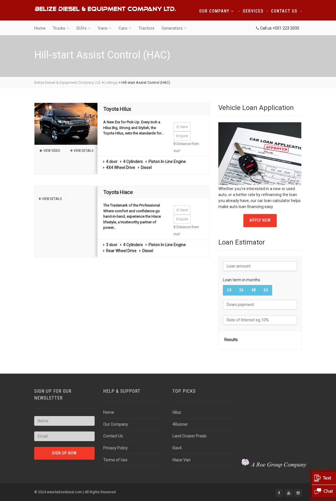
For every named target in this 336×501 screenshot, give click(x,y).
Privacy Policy (115, 448)
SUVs (83, 28)
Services (253, 11)
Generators (174, 28)
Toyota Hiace (118, 192)
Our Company (216, 11)
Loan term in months (241, 280)
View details (81, 150)
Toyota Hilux (117, 109)
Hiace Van (181, 460)
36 (241, 290)
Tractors (146, 28)
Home (40, 28)
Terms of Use (115, 460)
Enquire (182, 136)
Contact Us (284, 11)
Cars (125, 28)
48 (253, 290)
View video (50, 150)
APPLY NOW (260, 220)
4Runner (180, 424)
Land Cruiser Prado (189, 436)
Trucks (61, 28)
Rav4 (177, 448)
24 (229, 290)
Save (182, 127)
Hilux (176, 412)
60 (266, 290)
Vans (104, 28)
